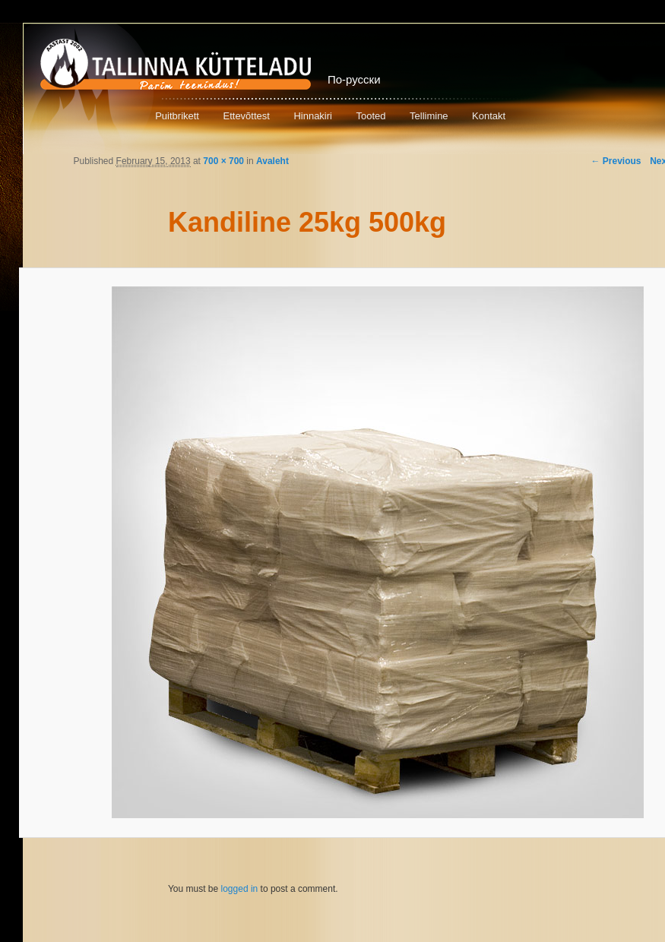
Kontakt (488, 116)
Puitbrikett (177, 116)
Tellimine (429, 116)
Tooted (370, 116)
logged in (239, 889)
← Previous (616, 161)
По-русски (354, 79)
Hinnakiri (312, 116)
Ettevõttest (246, 116)
